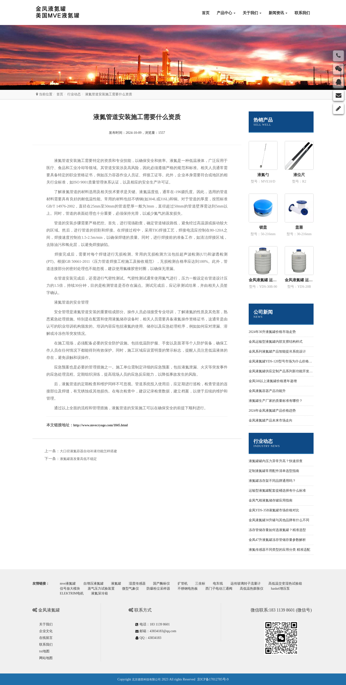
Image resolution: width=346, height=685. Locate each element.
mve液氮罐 (68, 583)
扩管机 (185, 583)
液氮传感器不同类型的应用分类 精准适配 (279, 549)
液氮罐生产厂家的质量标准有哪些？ (276, 401)
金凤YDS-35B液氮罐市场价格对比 (274, 510)
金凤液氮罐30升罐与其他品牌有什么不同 (279, 520)
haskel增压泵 (284, 588)
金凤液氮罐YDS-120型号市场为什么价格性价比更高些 (289, 361)
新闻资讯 (278, 13)
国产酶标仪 (163, 583)
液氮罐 (117, 583)
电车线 (221, 583)
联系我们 (302, 13)
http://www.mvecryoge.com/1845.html (100, 425)
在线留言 (46, 637)
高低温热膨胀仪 (254, 588)
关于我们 (252, 13)
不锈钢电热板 (190, 588)
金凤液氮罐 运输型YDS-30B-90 (263, 280)
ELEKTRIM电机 (72, 593)
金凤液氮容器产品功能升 (267, 391)
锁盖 (263, 227)
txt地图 (44, 651)
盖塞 (299, 227)
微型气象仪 (131, 588)
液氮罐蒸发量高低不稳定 (78, 459)
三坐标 (203, 583)
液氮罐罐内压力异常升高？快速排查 (276, 461)
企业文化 (46, 630)
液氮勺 (263, 175)
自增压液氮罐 (94, 583)
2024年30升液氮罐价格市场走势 (272, 332)
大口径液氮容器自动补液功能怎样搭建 (88, 451)
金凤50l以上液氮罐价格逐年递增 (273, 381)
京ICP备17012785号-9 (213, 679)
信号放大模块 (70, 588)
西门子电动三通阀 (221, 588)
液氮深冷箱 (100, 593)
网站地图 (46, 657)
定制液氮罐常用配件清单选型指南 (274, 471)
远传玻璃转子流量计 (250, 583)
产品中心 (226, 13)
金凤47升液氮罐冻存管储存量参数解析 (277, 540)
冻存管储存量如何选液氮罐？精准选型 (277, 530)
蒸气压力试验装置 (101, 588)
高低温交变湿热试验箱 (290, 583)
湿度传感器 (138, 583)
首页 (206, 13)
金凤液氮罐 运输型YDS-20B (299, 280)
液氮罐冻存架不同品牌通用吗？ (272, 481)
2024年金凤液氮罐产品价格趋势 (272, 410)
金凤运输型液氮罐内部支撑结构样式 (276, 341)
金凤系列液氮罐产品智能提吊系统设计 (277, 351)
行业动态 (74, 94)
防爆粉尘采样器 (160, 588)
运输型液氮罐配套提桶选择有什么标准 (277, 490)
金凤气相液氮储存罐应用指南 (270, 500)
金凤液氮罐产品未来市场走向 (270, 420)
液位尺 (299, 175)
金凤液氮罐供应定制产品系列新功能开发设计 (282, 371)
